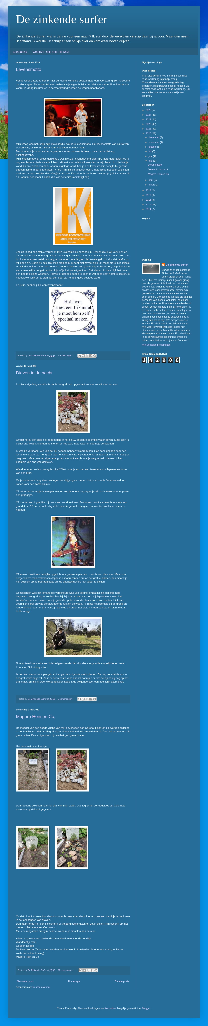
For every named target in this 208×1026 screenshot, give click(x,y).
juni (151, 156)
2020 (149, 133)
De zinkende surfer (61, 19)
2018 (149, 190)
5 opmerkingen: (65, 699)
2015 (149, 204)
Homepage (74, 981)
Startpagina (20, 51)
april (151, 180)
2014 (149, 209)
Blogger (146, 1008)
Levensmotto (28, 69)
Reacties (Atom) (41, 987)
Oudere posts (122, 981)
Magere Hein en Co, (35, 716)
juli (150, 151)
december (154, 137)
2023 (149, 119)
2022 (149, 124)
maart (152, 184)
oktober (153, 146)
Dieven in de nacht (34, 372)
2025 (149, 110)
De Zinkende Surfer (177, 264)
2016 (149, 199)
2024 (149, 114)
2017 (149, 195)
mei (151, 160)
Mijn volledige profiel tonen (156, 344)
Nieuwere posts (25, 981)
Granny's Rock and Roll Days (51, 51)
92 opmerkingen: (66, 970)
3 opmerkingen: (65, 355)
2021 (149, 128)
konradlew (110, 1008)
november (154, 142)
